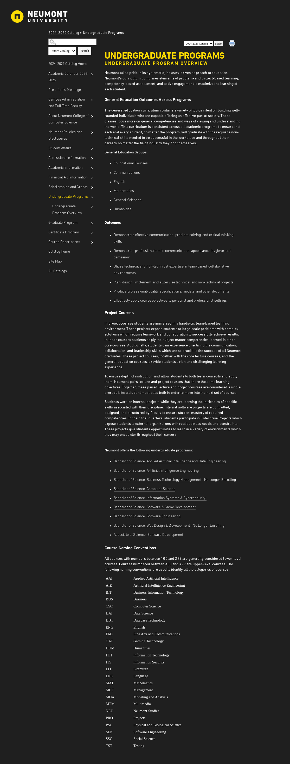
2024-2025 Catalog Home (67, 64)
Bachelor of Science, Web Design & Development (152, 526)
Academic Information (65, 168)
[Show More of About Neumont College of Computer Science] (92, 116)
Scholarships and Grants (68, 187)
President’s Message (64, 90)
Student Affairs (60, 148)
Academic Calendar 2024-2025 (68, 77)
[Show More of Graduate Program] (92, 223)
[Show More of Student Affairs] (92, 148)
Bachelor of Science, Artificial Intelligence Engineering (156, 471)
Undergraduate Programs (68, 197)
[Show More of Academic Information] (92, 168)
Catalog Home (59, 252)
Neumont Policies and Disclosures (65, 135)
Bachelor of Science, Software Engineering (147, 516)
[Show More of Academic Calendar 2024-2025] (92, 74)
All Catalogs (57, 271)
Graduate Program (63, 223)
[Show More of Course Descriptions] (92, 242)
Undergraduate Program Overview (67, 209)
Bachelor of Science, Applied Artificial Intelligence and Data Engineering (170, 461)
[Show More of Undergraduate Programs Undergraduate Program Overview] (92, 197)
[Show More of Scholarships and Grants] (92, 187)
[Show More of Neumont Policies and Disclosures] (92, 132)
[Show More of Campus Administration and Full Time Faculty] (92, 100)
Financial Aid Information (68, 177)
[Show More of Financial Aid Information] (92, 178)
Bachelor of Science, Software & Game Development (155, 507)
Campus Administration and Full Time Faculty (66, 103)
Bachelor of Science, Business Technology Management (157, 480)
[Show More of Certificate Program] (92, 232)
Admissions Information (67, 158)
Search (84, 51)
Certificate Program (63, 232)
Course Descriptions (64, 242)
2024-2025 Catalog (63, 33)
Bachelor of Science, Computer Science (144, 489)
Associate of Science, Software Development (148, 535)
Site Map (55, 262)
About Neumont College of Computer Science (68, 119)
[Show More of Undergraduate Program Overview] (92, 206)
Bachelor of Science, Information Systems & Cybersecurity (160, 498)
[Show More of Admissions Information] (92, 158)
